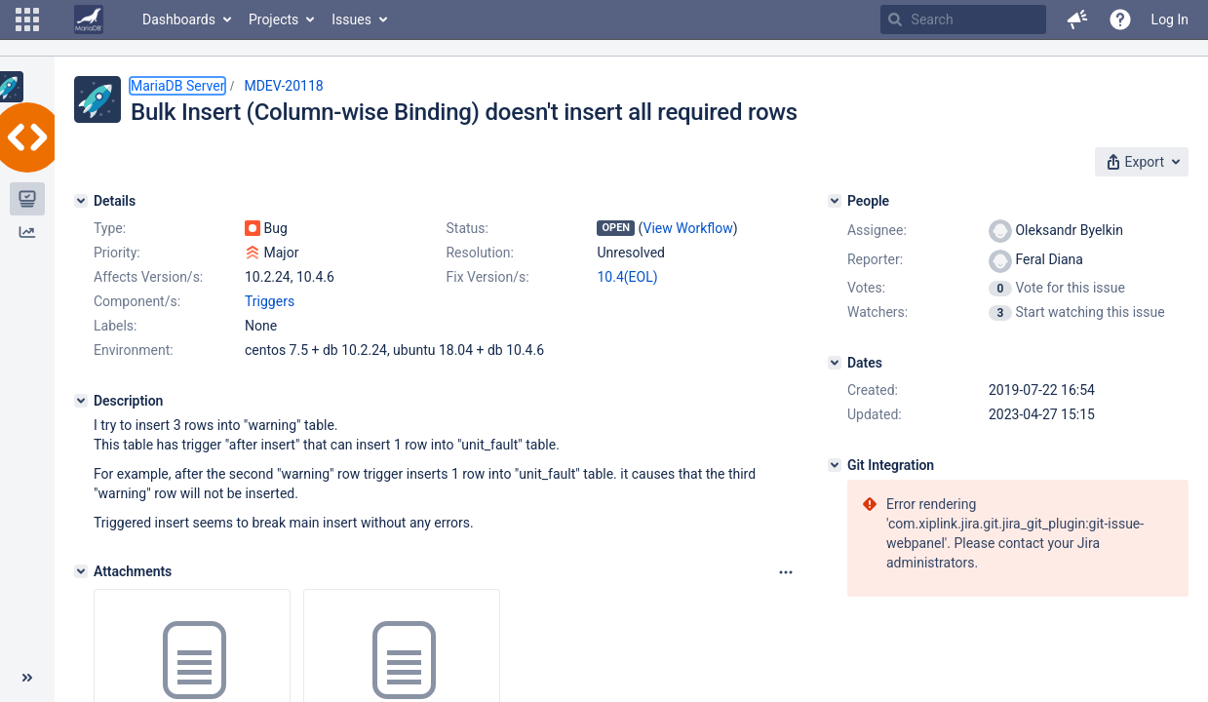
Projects (273, 19)
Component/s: (137, 301)
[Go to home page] (88, 19)
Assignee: (877, 230)
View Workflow (688, 228)
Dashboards (178, 19)
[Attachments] (81, 571)
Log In (1170, 19)
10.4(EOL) (627, 277)
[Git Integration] (834, 465)
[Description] (81, 401)
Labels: (115, 325)
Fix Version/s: (487, 277)
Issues (351, 19)
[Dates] (834, 363)
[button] (27, 19)
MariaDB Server (177, 86)
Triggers (269, 301)
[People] (834, 201)
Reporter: (875, 259)
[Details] (81, 201)
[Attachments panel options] (786, 572)
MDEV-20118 (283, 86)
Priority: (117, 252)
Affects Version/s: (148, 277)
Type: (110, 228)
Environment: (134, 350)
